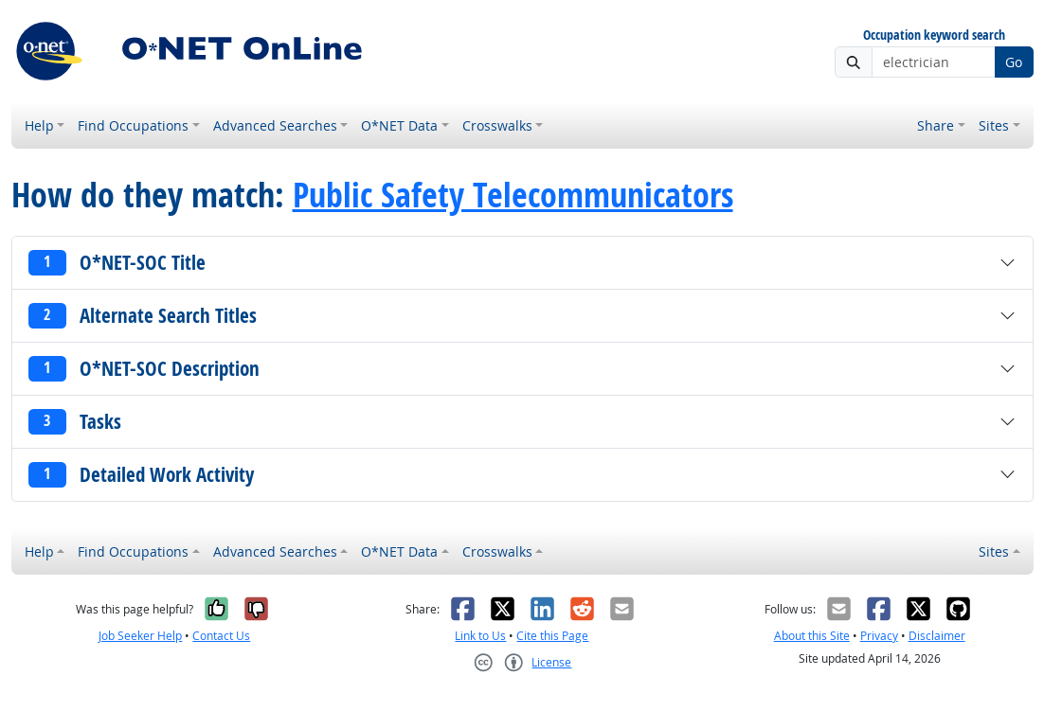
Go (1013, 62)
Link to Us (480, 636)
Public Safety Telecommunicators (513, 194)
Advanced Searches (275, 125)
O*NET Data (399, 125)
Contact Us (221, 636)
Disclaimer (937, 636)
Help (39, 125)
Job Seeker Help (140, 636)
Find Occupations (133, 125)
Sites (994, 125)
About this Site (812, 636)
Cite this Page (552, 636)
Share (935, 125)
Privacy (879, 636)
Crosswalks (497, 125)
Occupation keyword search (934, 35)
